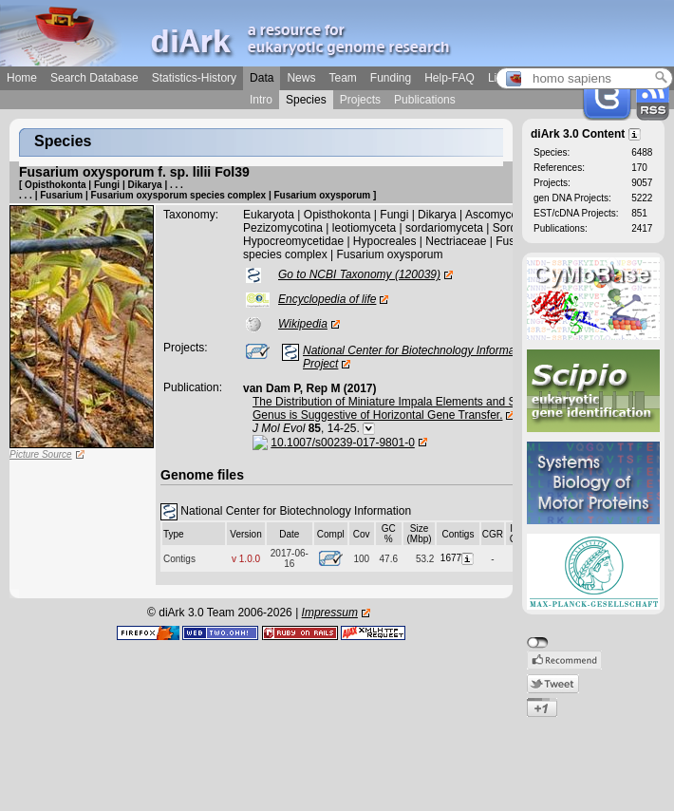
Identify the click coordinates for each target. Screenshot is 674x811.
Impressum (330, 612)
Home (22, 78)
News (301, 78)
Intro (261, 99)
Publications (425, 99)
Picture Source (40, 454)
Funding (390, 78)
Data (261, 78)
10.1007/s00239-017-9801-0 (342, 442)
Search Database (94, 78)
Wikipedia (303, 323)
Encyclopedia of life (327, 299)
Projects (360, 99)
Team (342, 78)
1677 (458, 558)
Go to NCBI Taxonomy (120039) (359, 274)
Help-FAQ (449, 78)
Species (306, 99)
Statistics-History (194, 78)
